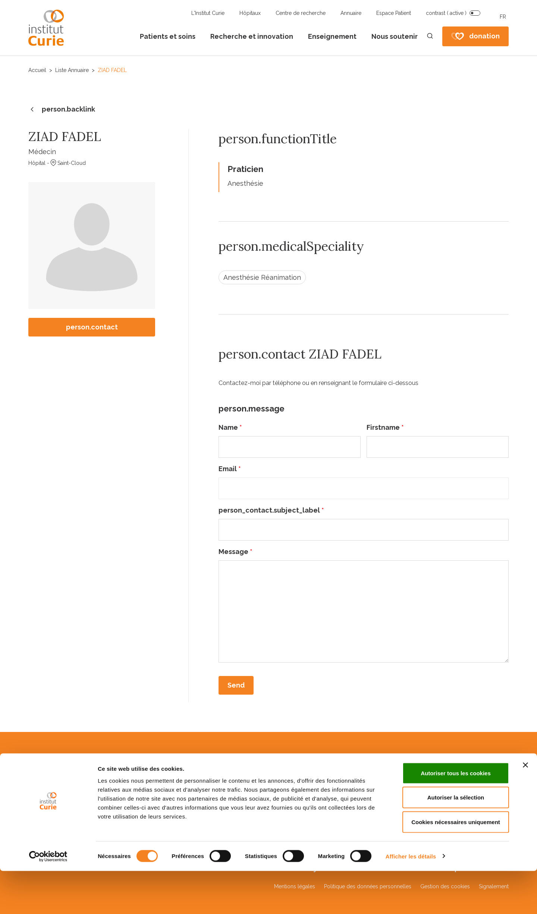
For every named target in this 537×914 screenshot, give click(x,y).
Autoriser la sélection (455, 841)
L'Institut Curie (207, 13)
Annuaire (350, 13)
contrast (446, 13)
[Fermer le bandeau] (525, 808)
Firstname (385, 427)
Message (235, 551)
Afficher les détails (411, 899)
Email (230, 469)
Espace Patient (393, 13)
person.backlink (61, 109)
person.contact (92, 327)
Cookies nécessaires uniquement (455, 865)
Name (230, 427)
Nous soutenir (394, 36)
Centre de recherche (301, 13)
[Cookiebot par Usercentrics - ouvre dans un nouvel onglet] (48, 899)
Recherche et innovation (251, 36)
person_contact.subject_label (271, 510)
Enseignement (332, 36)
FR (503, 17)
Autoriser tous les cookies (456, 816)
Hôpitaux (250, 13)
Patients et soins (167, 36)
